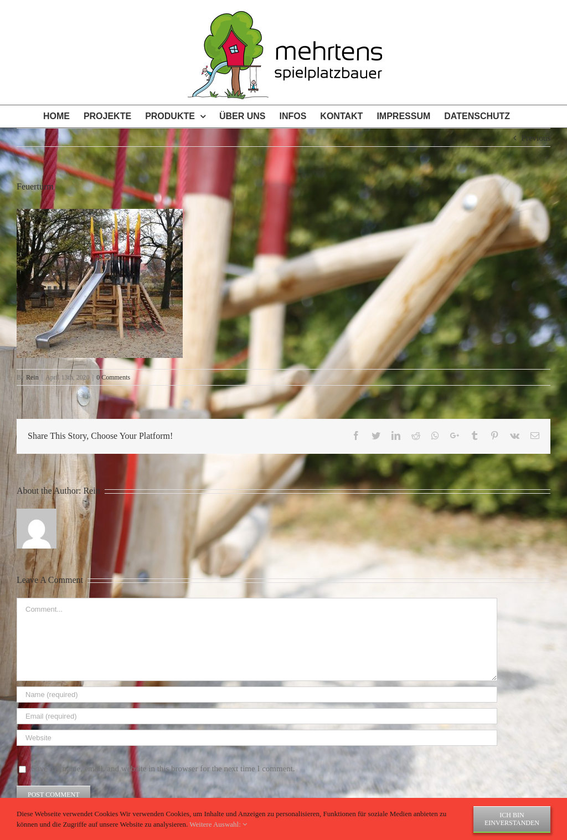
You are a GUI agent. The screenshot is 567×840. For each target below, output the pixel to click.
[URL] (257, 738)
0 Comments (113, 377)
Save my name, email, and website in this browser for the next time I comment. (163, 768)
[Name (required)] (257, 695)
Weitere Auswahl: (218, 824)
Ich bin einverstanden (511, 819)
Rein (32, 377)
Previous (536, 138)
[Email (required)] (257, 716)
